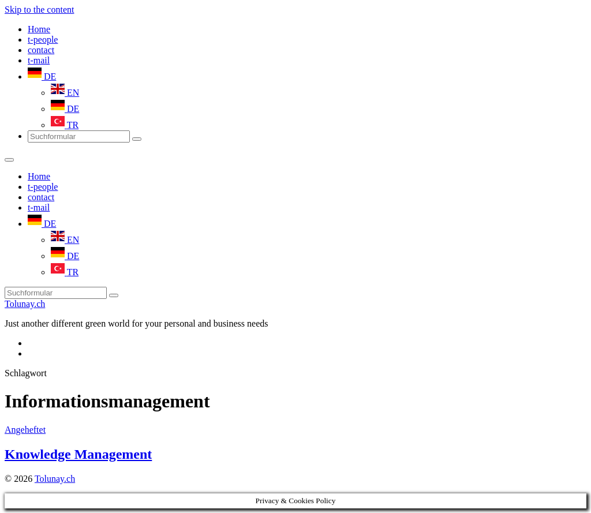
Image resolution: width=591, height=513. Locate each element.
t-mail (39, 60)
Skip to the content (39, 9)
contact (41, 50)
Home (39, 29)
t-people (43, 39)
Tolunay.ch (25, 304)
